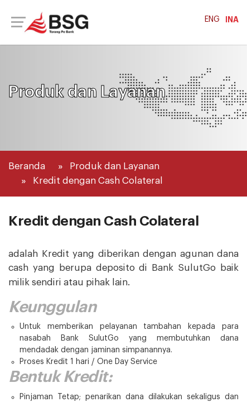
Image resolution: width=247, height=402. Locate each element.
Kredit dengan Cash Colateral (98, 180)
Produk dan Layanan (114, 166)
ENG (212, 19)
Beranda (26, 166)
